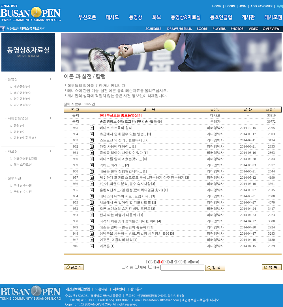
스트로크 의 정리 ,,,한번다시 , (122, 140)
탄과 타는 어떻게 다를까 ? (119, 215)
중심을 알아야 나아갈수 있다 (121, 153)
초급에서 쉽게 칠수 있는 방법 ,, (123, 134)
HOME (216, 6)
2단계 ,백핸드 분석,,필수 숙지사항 (125, 184)
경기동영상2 (22, 105)
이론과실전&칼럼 (25, 158)
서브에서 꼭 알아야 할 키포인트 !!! (125, 202)
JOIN (242, 6)
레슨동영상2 (22, 92)
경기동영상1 (22, 98)
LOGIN (230, 6)
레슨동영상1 (22, 86)
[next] (195, 262)
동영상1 (19, 125)
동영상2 (19, 131)
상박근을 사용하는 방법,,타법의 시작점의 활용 (134, 233)
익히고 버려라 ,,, (112, 165)
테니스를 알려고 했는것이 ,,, (121, 159)
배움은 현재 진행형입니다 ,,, (121, 171)
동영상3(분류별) (25, 137)
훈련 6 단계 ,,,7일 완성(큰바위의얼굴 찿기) (131, 190)
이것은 (105, 246)
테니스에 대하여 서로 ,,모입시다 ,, (125, 196)
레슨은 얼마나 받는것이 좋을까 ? (124, 227)
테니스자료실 (23, 164)
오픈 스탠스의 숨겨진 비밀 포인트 (125, 209)
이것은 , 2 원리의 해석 (116, 240)
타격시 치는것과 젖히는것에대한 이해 (128, 221)
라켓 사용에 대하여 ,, (115, 146)
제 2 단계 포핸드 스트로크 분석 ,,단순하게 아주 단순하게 (142, 178)
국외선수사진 (23, 191)
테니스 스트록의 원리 (116, 128)
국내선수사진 (23, 185)
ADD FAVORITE (261, 6)
